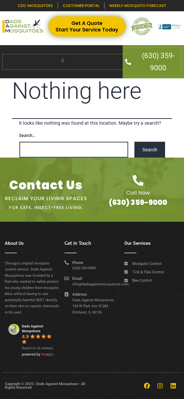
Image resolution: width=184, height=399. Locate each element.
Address (79, 294)
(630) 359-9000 (138, 202)
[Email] (66, 278)
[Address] (66, 294)
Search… (27, 135)
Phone (77, 262)
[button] (62, 61)
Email (77, 278)
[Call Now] (138, 180)
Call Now (138, 192)
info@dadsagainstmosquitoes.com (100, 284)
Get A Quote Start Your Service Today (87, 26)
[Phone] (66, 262)
